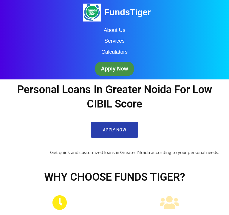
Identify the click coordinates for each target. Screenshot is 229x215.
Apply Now (114, 69)
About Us (114, 30)
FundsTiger (127, 12)
